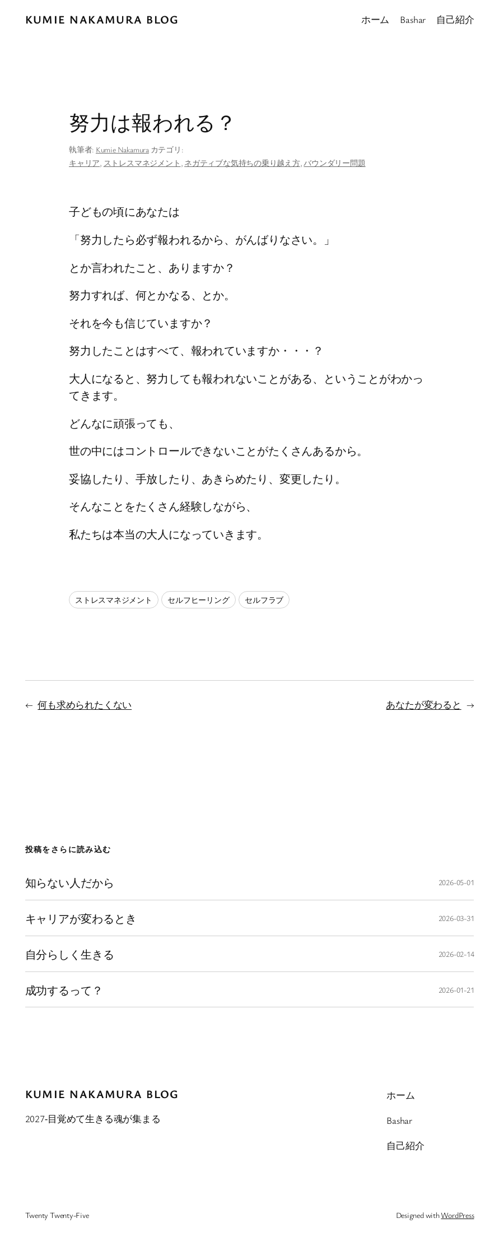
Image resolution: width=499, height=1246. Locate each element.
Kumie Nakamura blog (102, 19)
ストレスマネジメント (142, 162)
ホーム (375, 19)
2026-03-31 (456, 918)
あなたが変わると (423, 704)
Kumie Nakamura (122, 149)
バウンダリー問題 (334, 162)
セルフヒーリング (198, 599)
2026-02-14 (456, 954)
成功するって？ (64, 989)
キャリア (84, 162)
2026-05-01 (456, 882)
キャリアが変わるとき (81, 918)
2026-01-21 (456, 989)
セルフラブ (264, 599)
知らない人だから (69, 882)
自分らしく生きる (69, 953)
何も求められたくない (85, 704)
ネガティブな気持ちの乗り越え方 (242, 162)
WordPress (457, 1215)
